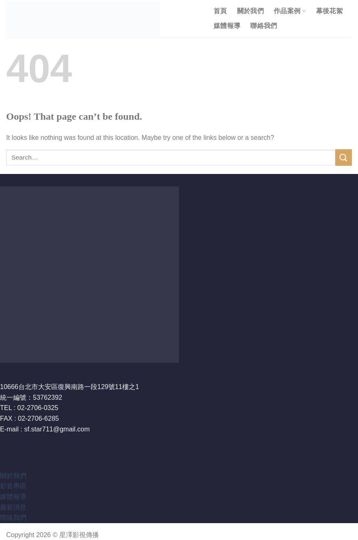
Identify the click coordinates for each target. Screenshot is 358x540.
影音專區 (13, 485)
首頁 (220, 10)
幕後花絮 (329, 10)
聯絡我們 (263, 25)
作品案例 (290, 11)
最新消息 (13, 507)
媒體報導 (227, 25)
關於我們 (250, 10)
